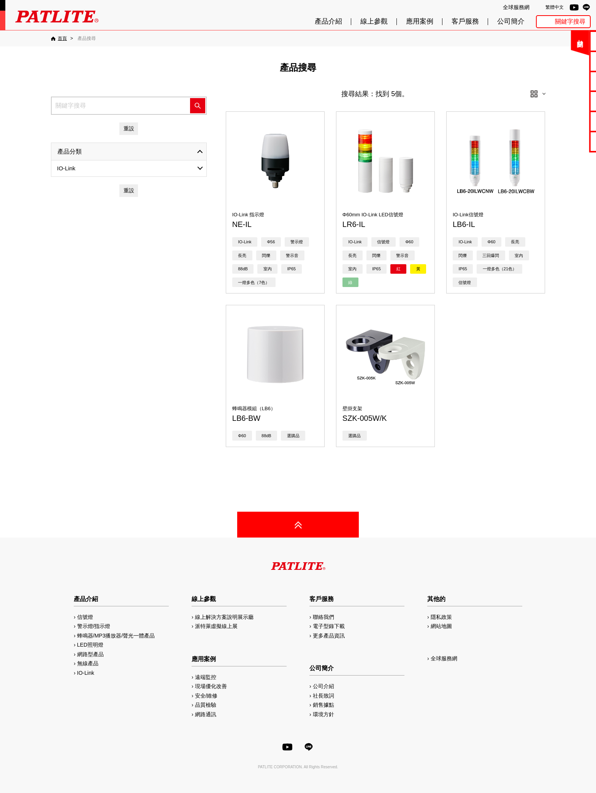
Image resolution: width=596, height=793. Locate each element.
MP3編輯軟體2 (570, 121)
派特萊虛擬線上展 (216, 626)
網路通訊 (205, 714)
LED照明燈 (90, 645)
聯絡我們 (570, 41)
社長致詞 (323, 696)
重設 (129, 128)
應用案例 (419, 21)
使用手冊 (570, 81)
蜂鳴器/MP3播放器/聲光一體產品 (116, 636)
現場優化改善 (211, 686)
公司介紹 (323, 686)
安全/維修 (206, 696)
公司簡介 (511, 21)
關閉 (535, 43)
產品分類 (69, 151)
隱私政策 (441, 617)
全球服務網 (516, 7)
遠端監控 (205, 677)
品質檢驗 (205, 705)
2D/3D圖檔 (570, 101)
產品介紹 (328, 21)
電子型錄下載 (570, 61)
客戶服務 (465, 21)
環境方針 (323, 714)
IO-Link (66, 168)
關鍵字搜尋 (570, 21)
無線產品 (87, 663)
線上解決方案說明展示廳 (224, 617)
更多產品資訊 (329, 636)
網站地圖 (441, 626)
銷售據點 (323, 705)
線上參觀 (374, 21)
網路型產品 (570, 141)
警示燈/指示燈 (94, 626)
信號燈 (85, 617)
